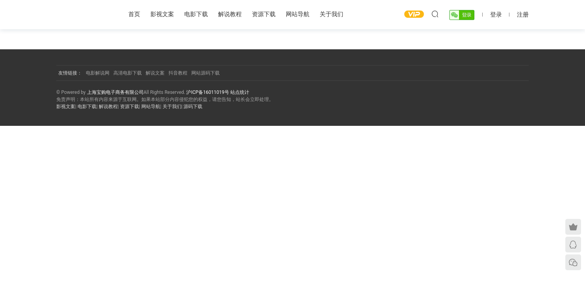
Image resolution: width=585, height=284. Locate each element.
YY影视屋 (83, 14)
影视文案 (162, 14)
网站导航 (297, 14)
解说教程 (230, 14)
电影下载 (196, 14)
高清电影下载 (127, 73)
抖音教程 (177, 73)
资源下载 (264, 14)
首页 (134, 14)
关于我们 (331, 14)
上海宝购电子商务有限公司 (115, 92)
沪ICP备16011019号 (208, 92)
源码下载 (192, 106)
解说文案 (155, 73)
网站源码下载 (205, 73)
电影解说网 (97, 73)
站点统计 (239, 92)
